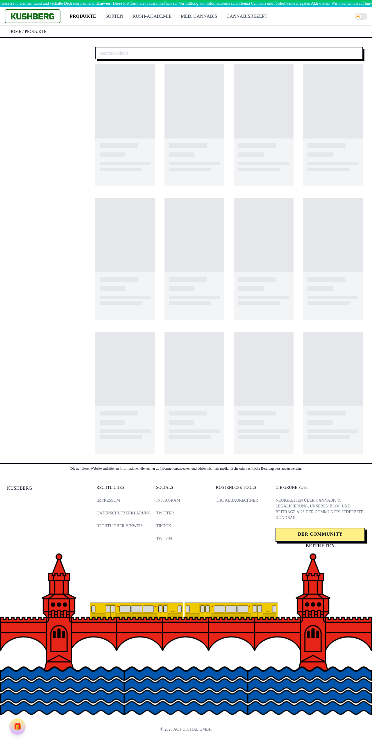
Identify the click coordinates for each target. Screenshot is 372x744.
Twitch (164, 539)
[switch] (361, 16)
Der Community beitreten (320, 537)
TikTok (163, 526)
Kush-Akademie (152, 16)
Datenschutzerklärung (123, 513)
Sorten (114, 16)
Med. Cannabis (199, 16)
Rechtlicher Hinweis (119, 526)
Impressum (108, 500)
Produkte (83, 16)
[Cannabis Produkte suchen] (229, 53)
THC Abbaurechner (237, 500)
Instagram (168, 500)
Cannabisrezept (247, 16)
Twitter (165, 513)
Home (15, 31)
